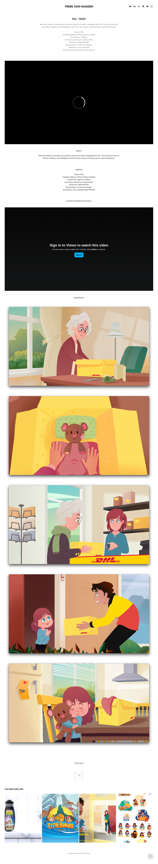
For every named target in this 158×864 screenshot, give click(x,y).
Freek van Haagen (79, 6)
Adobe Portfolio (83, 853)
